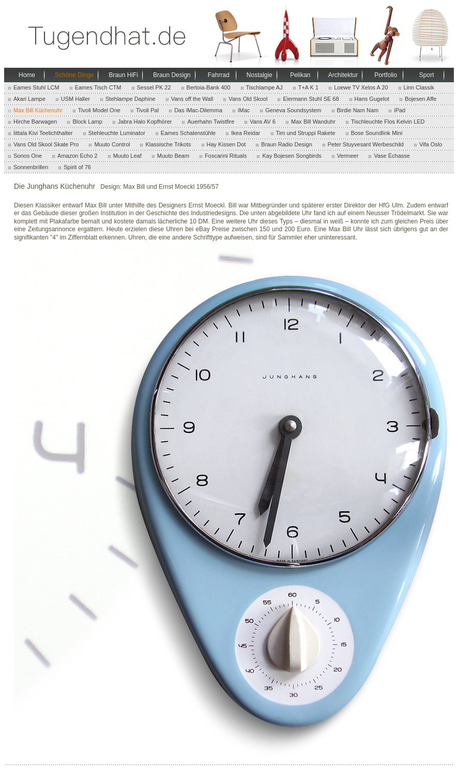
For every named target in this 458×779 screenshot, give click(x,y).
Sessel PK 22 (154, 87)
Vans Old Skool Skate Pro (46, 144)
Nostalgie (259, 75)
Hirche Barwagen (35, 121)
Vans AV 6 (263, 121)
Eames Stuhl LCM (36, 87)
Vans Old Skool (247, 99)
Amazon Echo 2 (77, 156)
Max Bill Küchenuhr (38, 110)
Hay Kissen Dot (226, 144)
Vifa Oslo (430, 144)
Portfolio (385, 75)
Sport (426, 75)
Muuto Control (112, 144)
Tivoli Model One (99, 110)
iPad (399, 110)
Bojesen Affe (421, 99)
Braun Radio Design (286, 144)
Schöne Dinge (74, 75)
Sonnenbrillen (30, 167)
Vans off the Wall (192, 99)
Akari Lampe (29, 99)
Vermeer (348, 156)
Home (27, 75)
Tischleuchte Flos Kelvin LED (388, 121)
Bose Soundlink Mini (377, 133)
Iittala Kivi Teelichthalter (43, 133)
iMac (244, 110)
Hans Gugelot (372, 99)
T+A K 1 (308, 87)
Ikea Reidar (245, 133)
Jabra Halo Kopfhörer (145, 121)
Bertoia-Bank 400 (209, 87)
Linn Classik (419, 87)
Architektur (343, 75)
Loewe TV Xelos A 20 (361, 87)
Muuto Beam (173, 156)
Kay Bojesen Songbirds (291, 156)
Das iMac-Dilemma (198, 110)
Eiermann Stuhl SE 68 (311, 99)
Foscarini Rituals (226, 156)
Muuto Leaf (127, 156)
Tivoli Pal (147, 110)
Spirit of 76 (77, 167)
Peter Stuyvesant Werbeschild (366, 144)
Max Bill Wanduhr (313, 121)
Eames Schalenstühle (188, 133)
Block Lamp (87, 121)
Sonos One (27, 156)
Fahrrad (219, 75)
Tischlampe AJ (264, 87)
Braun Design (172, 75)
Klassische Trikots (168, 144)
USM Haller (75, 99)
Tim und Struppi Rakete (305, 133)
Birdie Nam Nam (358, 110)
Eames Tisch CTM (98, 87)
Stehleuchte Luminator (116, 133)
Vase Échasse (392, 156)
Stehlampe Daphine (130, 99)
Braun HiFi (123, 75)
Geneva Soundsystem (293, 110)
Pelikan (300, 75)
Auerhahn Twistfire (210, 121)
